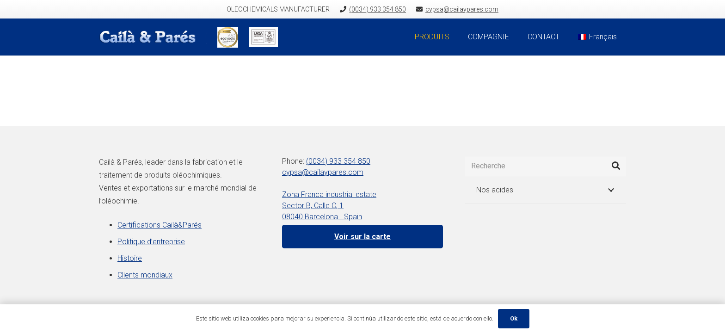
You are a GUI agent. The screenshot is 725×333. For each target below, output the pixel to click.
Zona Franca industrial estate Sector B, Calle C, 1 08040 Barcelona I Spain (329, 205)
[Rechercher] (616, 166)
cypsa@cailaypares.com (322, 172)
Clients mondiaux (144, 275)
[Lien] (153, 37)
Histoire (129, 258)
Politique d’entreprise (151, 241)
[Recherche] (545, 166)
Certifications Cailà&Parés (159, 225)
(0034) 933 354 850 (338, 161)
